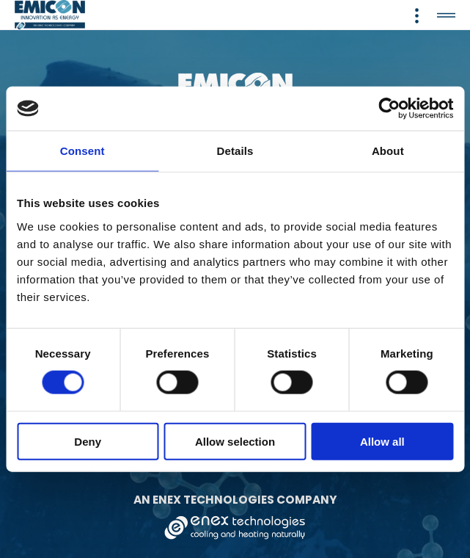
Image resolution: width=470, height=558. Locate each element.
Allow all (382, 441)
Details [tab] (235, 151)
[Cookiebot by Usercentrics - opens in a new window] (389, 109)
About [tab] (388, 151)
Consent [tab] (82, 151)
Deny (87, 441)
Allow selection (235, 441)
